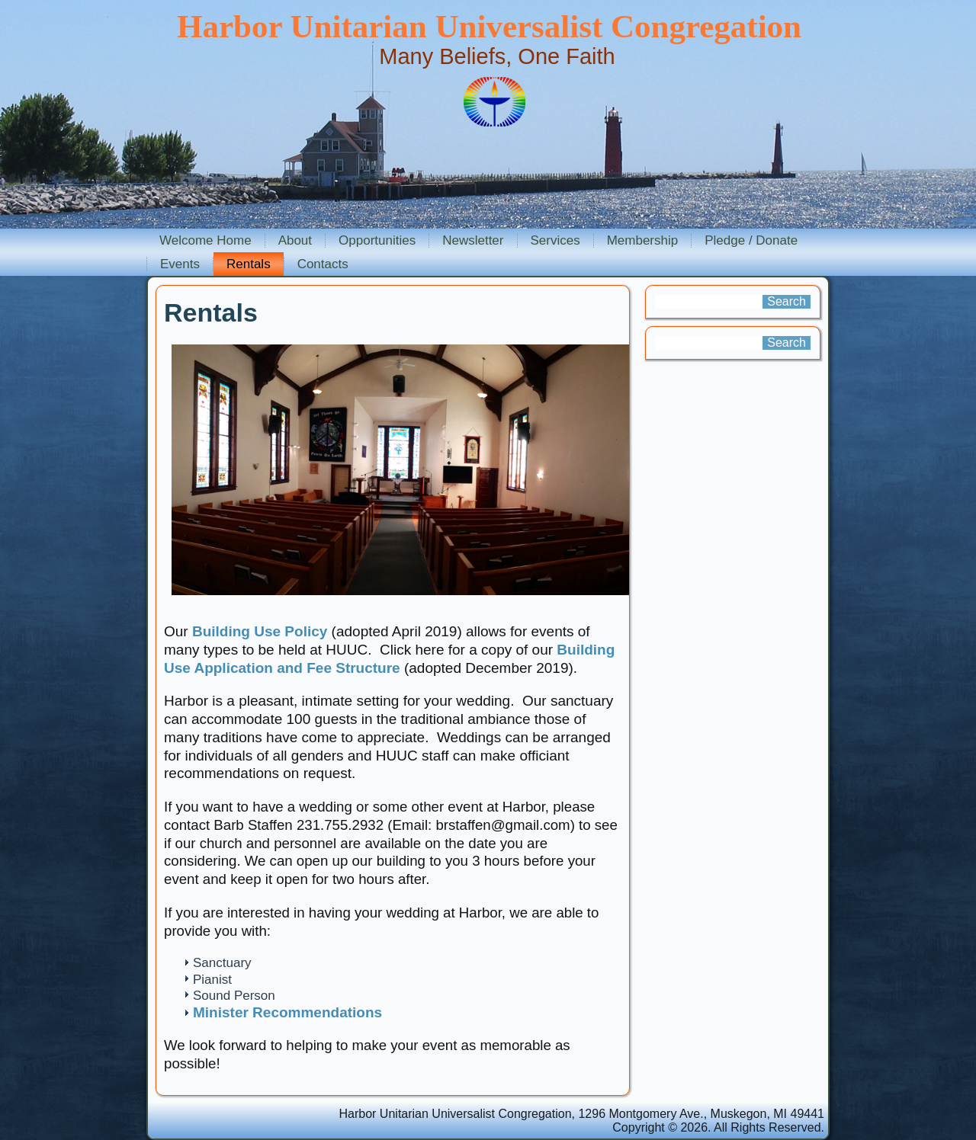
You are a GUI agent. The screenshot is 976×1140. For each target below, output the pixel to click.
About (295, 240)
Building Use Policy (259, 631)
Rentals (248, 264)
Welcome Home (205, 240)
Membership (643, 240)
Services (555, 240)
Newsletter (472, 240)
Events (180, 264)
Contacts (322, 264)
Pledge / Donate (751, 240)
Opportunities (377, 240)
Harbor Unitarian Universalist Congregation (489, 26)
